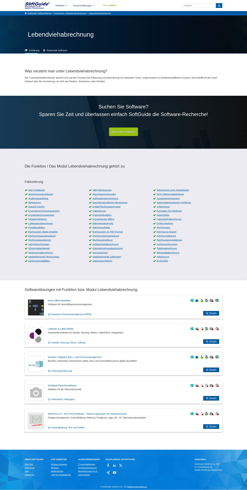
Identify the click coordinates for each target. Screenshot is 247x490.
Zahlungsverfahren (102, 261)
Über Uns (29, 464)
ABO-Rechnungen (102, 190)
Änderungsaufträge (38, 198)
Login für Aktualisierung (61, 475)
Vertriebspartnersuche (87, 468)
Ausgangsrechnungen (168, 198)
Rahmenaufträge (101, 227)
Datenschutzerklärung (137, 487)
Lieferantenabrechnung (40, 223)
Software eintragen (59, 464)
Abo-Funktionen (36, 190)
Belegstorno (34, 202)
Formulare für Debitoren (169, 211)
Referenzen (30, 468)
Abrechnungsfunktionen (40, 194)
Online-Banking (165, 223)
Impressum (29, 475)
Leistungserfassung (62, 371)
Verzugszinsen (100, 252)
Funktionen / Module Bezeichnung (70, 13)
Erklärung (34, 50)
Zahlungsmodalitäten (39, 261)
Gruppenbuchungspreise (41, 215)
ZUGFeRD (162, 261)
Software (60, 5)
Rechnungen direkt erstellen (43, 231)
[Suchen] (219, 5)
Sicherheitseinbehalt (39, 248)
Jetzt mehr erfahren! (123, 131)
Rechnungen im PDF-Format (107, 231)
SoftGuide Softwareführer (40, 13)
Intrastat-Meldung (37, 219)
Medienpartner (57, 471)
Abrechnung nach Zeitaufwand (173, 190)
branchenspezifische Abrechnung (109, 202)
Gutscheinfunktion (101, 215)
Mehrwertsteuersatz (102, 223)
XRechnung (163, 257)
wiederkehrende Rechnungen (43, 257)
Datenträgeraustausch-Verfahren (174, 202)
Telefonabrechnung (167, 248)
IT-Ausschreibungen (86, 464)
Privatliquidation (36, 227)
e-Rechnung (163, 206)
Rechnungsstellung (102, 240)
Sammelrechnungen (38, 244)
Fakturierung (99, 211)
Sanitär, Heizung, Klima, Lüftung (68, 342)
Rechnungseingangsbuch (105, 236)
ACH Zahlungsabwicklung (170, 194)
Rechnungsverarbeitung (169, 240)
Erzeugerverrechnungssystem (44, 211)
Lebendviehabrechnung (100, 13)
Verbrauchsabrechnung (40, 252)
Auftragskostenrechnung (105, 198)
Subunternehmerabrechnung (107, 248)
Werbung (55, 468)
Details (213, 313)
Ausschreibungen (82, 5)
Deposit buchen (36, 206)
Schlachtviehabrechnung (105, 244)
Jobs (27, 471)
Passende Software (57, 50)
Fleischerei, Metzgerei (63, 399)
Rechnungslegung (166, 236)
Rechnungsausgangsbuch (42, 236)
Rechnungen (163, 227)
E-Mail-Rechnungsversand (106, 206)
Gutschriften (163, 215)
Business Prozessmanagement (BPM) (71, 314)
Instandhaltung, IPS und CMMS (68, 427)
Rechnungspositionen (39, 240)
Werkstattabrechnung (168, 252)
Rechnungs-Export (166, 231)
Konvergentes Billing (103, 219)
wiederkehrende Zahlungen (106, 257)
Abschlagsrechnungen (104, 194)
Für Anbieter (109, 5)
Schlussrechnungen (167, 244)
